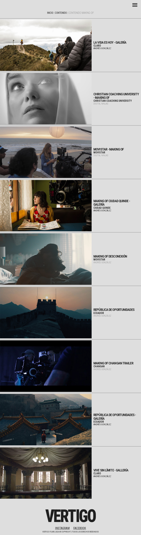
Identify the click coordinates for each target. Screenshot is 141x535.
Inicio (50, 12)
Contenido (61, 12)
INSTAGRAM (62, 528)
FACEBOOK (79, 528)
